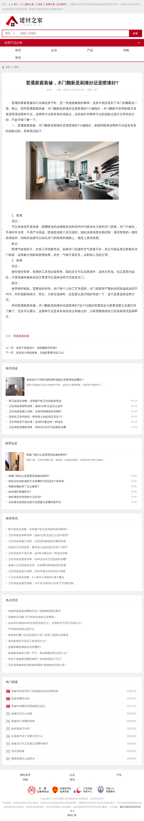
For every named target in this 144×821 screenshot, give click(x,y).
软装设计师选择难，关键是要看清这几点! (40, 352)
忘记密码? (61, 4)
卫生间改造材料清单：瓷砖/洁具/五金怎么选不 (36, 406)
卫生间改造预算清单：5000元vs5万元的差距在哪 (37, 427)
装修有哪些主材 (20, 698)
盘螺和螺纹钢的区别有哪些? (24, 646)
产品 (90, 50)
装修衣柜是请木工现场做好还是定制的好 (34, 691)
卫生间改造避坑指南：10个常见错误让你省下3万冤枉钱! (41, 583)
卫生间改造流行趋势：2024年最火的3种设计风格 (36, 571)
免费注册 (50, 4)
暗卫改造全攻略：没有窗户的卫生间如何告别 (35, 400)
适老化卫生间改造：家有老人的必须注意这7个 (36, 416)
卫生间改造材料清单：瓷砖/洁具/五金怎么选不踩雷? (38, 535)
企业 (54, 50)
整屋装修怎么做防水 (23, 758)
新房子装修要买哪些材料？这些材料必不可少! (35, 658)
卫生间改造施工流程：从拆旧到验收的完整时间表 (37, 541)
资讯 (18, 57)
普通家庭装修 (21, 335)
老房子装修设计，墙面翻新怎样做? (36, 347)
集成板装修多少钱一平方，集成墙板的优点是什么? (38, 652)
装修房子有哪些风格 (23, 721)
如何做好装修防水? (19, 491)
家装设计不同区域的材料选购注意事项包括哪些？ (55, 379)
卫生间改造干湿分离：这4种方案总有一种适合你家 (38, 553)
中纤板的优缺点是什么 (21, 628)
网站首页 (25, 775)
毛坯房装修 (17, 751)
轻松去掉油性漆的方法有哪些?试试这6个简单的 (36, 481)
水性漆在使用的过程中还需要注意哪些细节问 (34, 502)
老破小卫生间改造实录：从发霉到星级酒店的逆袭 (37, 565)
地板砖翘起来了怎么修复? (23, 486)
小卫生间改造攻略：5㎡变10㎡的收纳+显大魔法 (36, 577)
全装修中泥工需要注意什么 (27, 736)
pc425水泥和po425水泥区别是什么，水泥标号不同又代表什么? (45, 622)
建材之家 (29, 4)
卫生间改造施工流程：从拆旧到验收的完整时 (35, 411)
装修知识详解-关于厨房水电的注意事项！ (32, 616)
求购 (126, 50)
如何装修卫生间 (20, 728)
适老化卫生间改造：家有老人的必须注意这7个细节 (38, 547)
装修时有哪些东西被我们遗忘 (28, 706)
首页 (18, 50)
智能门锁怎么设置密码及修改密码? (46, 454)
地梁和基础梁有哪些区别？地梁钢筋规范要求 (34, 610)
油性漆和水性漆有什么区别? (24, 496)
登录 (40, 4)
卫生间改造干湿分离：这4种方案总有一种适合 (36, 421)
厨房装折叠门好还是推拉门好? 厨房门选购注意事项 (38, 634)
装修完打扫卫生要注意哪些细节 (29, 743)
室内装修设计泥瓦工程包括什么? (27, 640)
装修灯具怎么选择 (21, 713)
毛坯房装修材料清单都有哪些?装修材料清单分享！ (38, 664)
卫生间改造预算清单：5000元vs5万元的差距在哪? (37, 559)
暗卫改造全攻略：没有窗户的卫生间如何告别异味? (38, 529)
